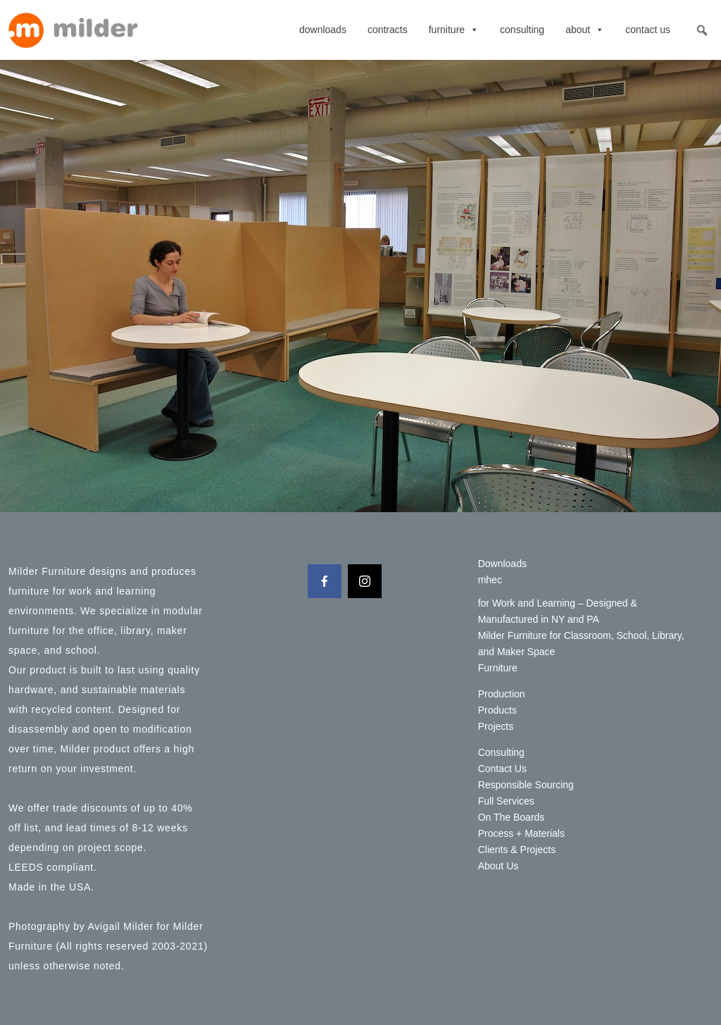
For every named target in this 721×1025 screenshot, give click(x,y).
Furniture (454, 29)
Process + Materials (521, 833)
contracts (388, 29)
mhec (490, 579)
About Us (498, 865)
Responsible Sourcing (526, 784)
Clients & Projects (517, 849)
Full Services (506, 801)
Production (501, 694)
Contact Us (647, 29)
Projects (496, 726)
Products (497, 710)
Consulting (522, 29)
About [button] (584, 29)
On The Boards (511, 817)
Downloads (322, 29)
